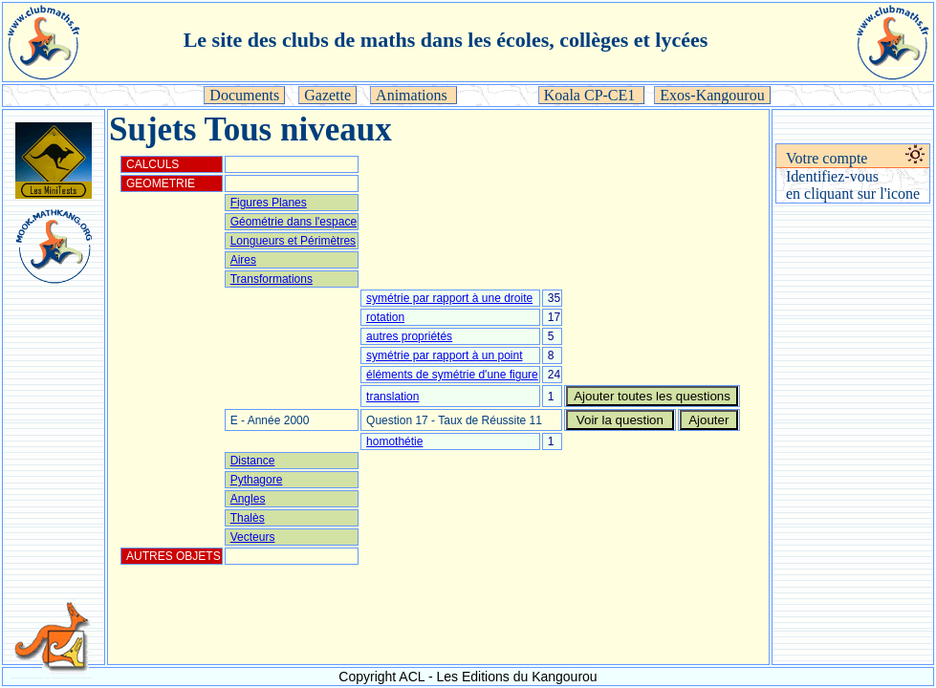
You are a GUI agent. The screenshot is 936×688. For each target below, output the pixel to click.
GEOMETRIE (160, 183)
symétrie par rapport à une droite (449, 298)
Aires (243, 260)
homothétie (394, 441)
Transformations (271, 279)
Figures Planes (268, 202)
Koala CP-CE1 (592, 95)
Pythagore (256, 479)
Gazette (327, 95)
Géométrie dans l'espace (293, 221)
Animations (413, 95)
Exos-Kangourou (712, 95)
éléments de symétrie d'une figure (452, 374)
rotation (385, 317)
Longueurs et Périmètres (293, 240)
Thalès (247, 518)
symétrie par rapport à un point (444, 355)
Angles (248, 498)
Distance (252, 460)
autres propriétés (409, 336)
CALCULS (152, 164)
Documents (244, 95)
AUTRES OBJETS (173, 556)
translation (392, 396)
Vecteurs (252, 537)
